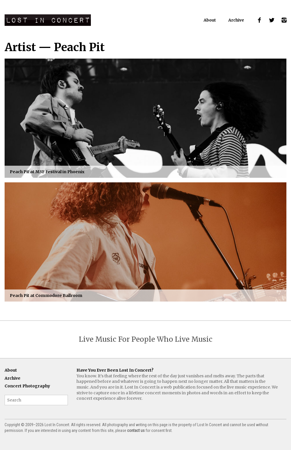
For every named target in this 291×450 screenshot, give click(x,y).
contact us (136, 430)
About (210, 20)
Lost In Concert (48, 20)
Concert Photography (27, 386)
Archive (236, 20)
